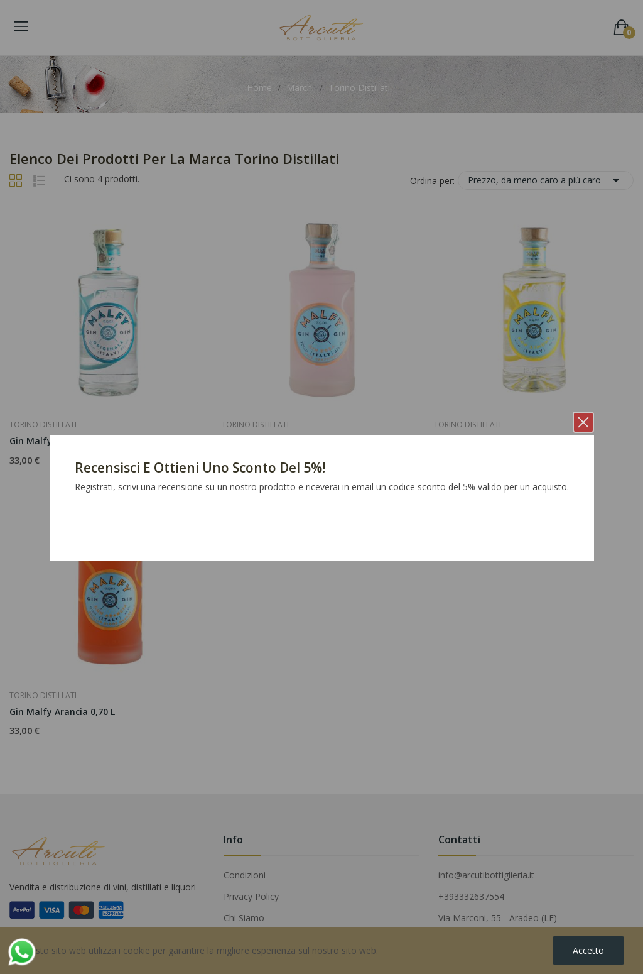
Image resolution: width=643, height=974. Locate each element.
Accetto (588, 950)
